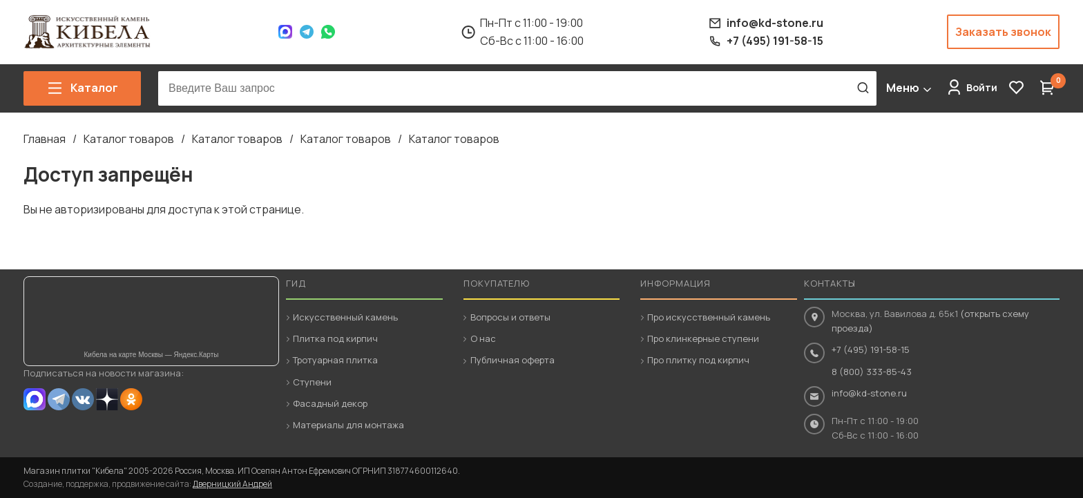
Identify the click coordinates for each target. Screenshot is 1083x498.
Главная (44, 138)
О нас (483, 338)
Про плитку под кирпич (698, 360)
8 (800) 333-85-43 (872, 371)
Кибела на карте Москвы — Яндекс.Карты (151, 354)
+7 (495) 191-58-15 (871, 349)
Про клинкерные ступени (703, 338)
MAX (34, 399)
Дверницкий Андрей (232, 484)
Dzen (107, 399)
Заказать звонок (1003, 31)
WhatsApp (328, 31)
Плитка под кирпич (335, 338)
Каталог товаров (129, 138)
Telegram (306, 31)
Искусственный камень (345, 317)
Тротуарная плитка (335, 360)
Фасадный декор (330, 403)
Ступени (312, 382)
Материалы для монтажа (348, 425)
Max (285, 31)
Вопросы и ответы (510, 317)
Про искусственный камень (708, 317)
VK (83, 399)
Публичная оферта (512, 360)
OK (131, 399)
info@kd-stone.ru (869, 393)
